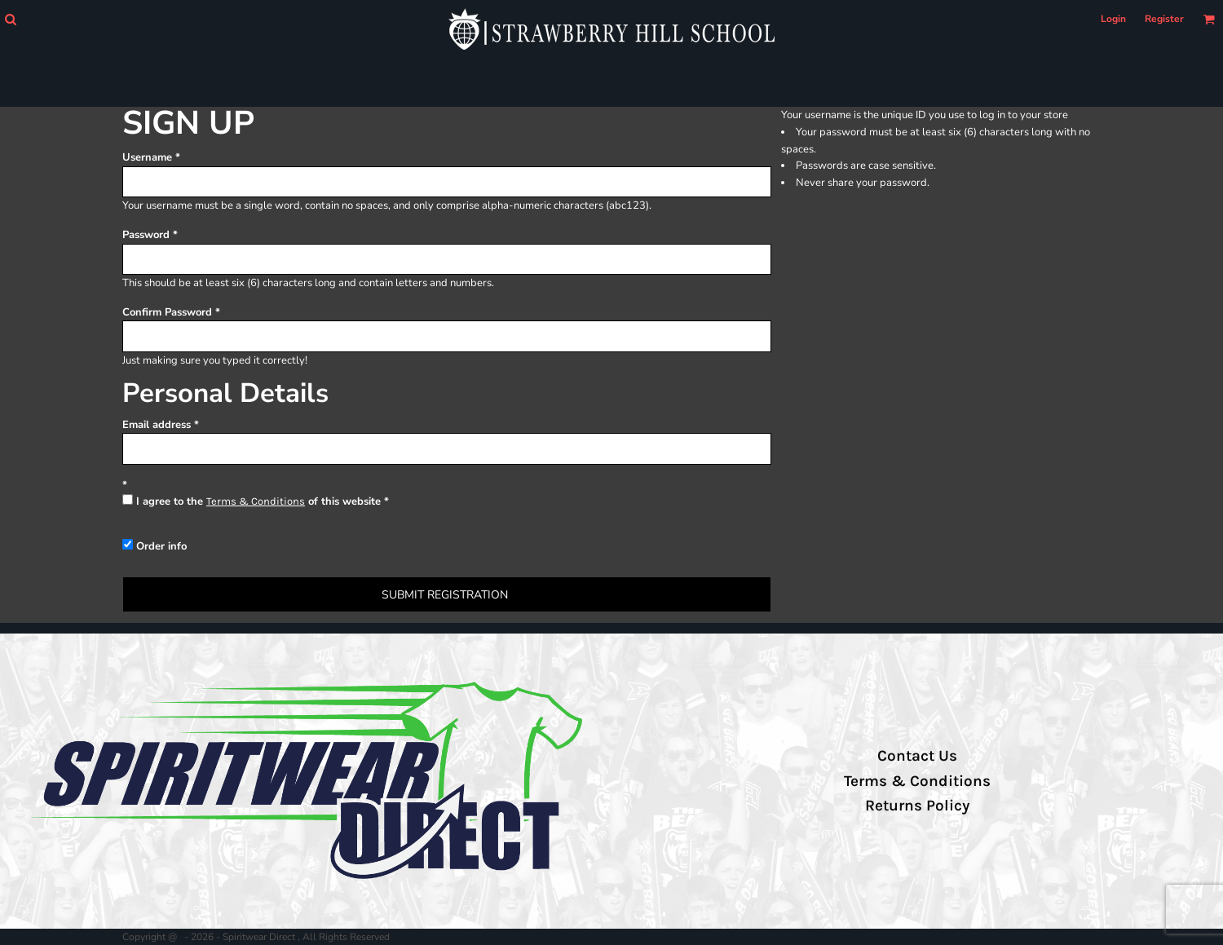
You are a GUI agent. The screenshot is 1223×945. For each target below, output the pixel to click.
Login (1113, 18)
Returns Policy (917, 806)
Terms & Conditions (255, 501)
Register (1164, 18)
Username (147, 157)
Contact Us (917, 756)
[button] (10, 19)
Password (146, 234)
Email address (156, 424)
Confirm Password (167, 312)
